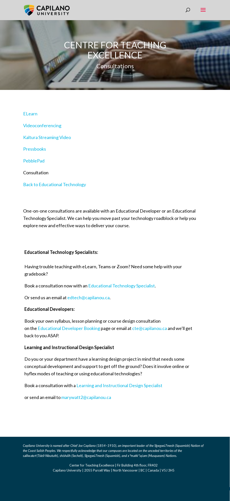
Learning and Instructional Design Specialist (119, 385)
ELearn (30, 113)
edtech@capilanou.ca (88, 297)
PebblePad (33, 160)
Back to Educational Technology (54, 184)
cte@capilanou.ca (149, 328)
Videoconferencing (42, 125)
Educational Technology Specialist (121, 285)
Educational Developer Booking (69, 328)
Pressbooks (34, 149)
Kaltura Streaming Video (47, 137)
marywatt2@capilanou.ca (86, 397)
